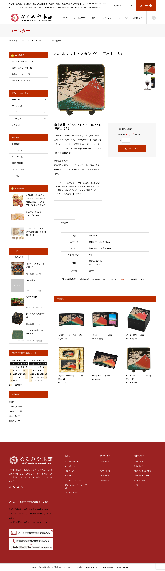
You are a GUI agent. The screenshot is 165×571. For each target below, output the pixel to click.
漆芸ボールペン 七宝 (21, 74)
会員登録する (104, 480)
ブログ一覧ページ (71, 493)
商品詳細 (64, 223)
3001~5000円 (17, 150)
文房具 (94, 18)
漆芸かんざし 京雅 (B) (26, 68)
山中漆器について (71, 466)
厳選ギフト (13, 402)
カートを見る (104, 461)
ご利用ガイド (138, 18)
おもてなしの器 (15, 411)
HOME (66, 18)
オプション (16, 125)
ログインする (104, 476)
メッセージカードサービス (74, 480)
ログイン (128, 6)
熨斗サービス (70, 476)
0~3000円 (16, 144)
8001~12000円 (18, 163)
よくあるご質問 (139, 480)
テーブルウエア (80, 18)
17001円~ (16, 176)
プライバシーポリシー (141, 476)
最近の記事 (18, 257)
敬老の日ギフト (15, 421)
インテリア (123, 18)
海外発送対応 (138, 466)
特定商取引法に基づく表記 (143, 471)
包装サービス (70, 471)
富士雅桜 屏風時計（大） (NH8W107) (34, 213)
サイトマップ (138, 485)
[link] (82, 516)
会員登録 (117, 6)
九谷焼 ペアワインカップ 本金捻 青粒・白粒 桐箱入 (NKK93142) (36, 231)
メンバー (103, 466)
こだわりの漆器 (15, 407)
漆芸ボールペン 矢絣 (21, 81)
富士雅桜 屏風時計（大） (23, 61)
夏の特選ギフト (15, 416)
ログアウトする (105, 471)
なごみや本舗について (73, 461)
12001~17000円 (18, 169)
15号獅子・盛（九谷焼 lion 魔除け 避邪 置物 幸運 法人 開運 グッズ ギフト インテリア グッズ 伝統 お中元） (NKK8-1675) (35, 200)
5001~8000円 (17, 157)
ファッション (108, 18)
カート (147, 5)
